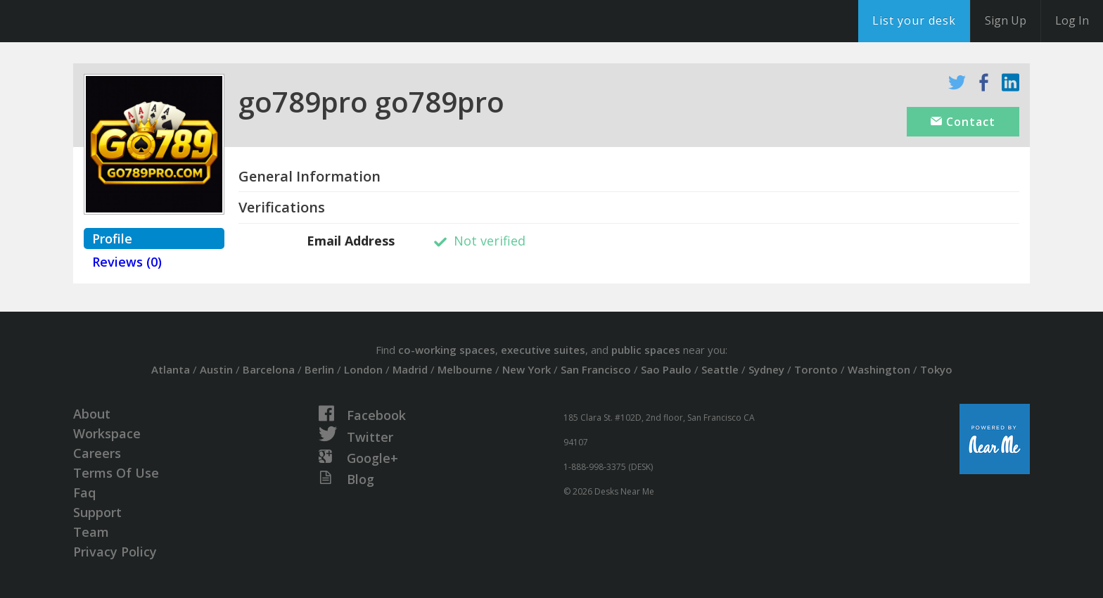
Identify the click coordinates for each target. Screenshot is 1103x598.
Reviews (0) (127, 261)
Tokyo (936, 369)
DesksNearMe (98, 21)
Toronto (816, 369)
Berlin (319, 369)
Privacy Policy (115, 551)
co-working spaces (446, 350)
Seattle (720, 369)
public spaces (645, 350)
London (363, 369)
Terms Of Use (116, 472)
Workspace (107, 433)
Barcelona (269, 369)
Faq (84, 492)
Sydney (766, 369)
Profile (112, 238)
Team (91, 531)
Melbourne (465, 369)
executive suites (543, 350)
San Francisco (596, 369)
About (91, 413)
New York (526, 369)
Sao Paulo (666, 369)
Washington (879, 369)
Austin (216, 369)
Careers (97, 453)
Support (97, 512)
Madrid (410, 369)
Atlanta (170, 369)
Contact (963, 121)
